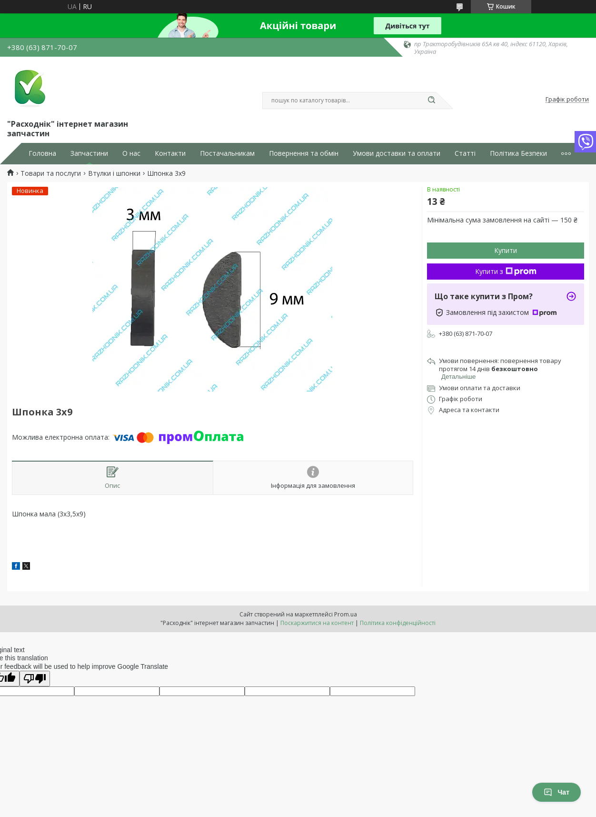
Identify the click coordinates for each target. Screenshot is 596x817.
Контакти (170, 153)
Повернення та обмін (303, 153)
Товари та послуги (50, 173)
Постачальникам (227, 153)
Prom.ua (345, 614)
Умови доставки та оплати (396, 153)
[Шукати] (431, 100)
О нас (131, 153)
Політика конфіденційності (398, 623)
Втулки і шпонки (114, 173)
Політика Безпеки (518, 153)
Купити (505, 250)
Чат (556, 792)
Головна (42, 153)
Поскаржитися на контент (317, 623)
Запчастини (89, 153)
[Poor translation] (35, 678)
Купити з (505, 271)
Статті (465, 153)
